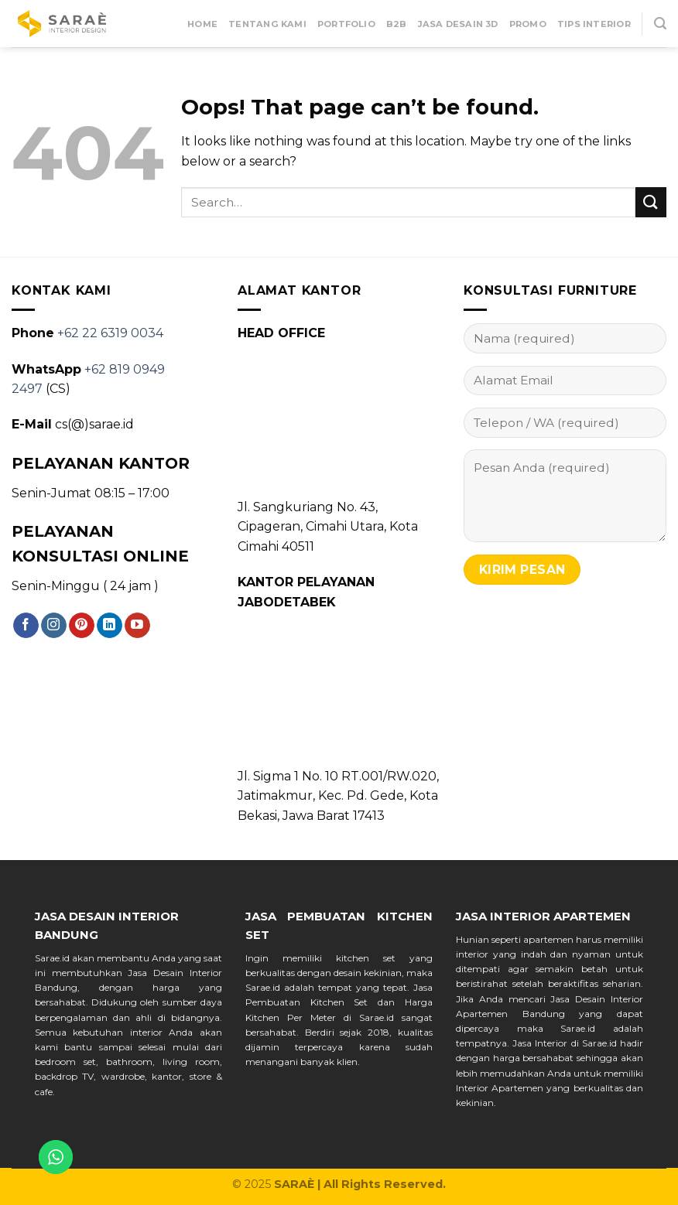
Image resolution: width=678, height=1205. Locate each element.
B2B (396, 24)
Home (202, 24)
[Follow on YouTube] (137, 626)
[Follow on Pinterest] (81, 626)
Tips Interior (594, 24)
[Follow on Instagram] (54, 626)
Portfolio (346, 24)
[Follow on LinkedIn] (109, 626)
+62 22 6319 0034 (110, 333)
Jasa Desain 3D (458, 24)
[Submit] (650, 202)
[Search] (660, 24)
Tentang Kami (267, 24)
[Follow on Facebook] (26, 626)
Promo (527, 24)
